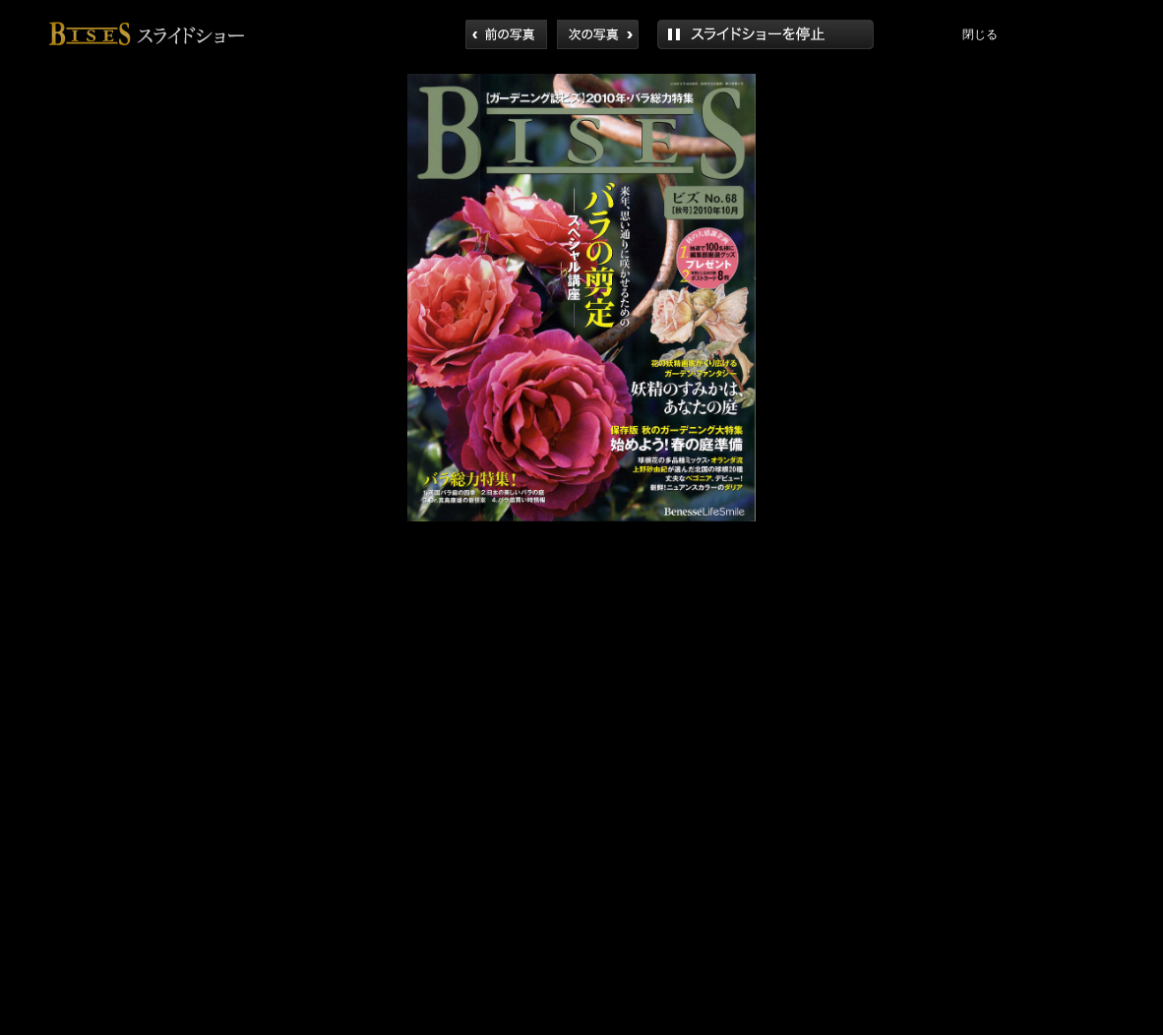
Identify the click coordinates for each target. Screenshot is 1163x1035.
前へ (506, 34)
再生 (765, 34)
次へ (598, 34)
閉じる (980, 34)
